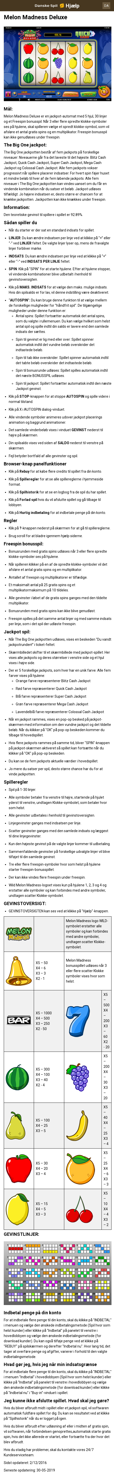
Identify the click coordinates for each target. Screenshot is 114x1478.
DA (106, 5)
